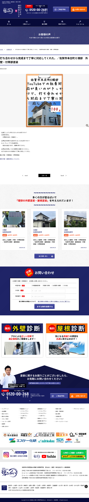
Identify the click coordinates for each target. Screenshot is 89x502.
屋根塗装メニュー (42, 409)
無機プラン (23, 418)
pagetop (86, 486)
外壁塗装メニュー (24, 409)
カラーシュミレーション (62, 421)
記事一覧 (44, 175)
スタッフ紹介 (5, 419)
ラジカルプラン (24, 413)
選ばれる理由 (5, 416)
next (26, 175)
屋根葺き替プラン (42, 421)
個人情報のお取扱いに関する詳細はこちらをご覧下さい (54, 301)
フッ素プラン (23, 415)
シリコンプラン (24, 411)
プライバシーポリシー (79, 409)
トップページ (5, 409)
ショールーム (80, 24)
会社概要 (4, 411)
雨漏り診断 (58, 409)
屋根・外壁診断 (60, 411)
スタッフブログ (60, 419)
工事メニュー (27, 24)
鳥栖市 (3, 424)
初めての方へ (62, 24)
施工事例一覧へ (43, 256)
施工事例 (44, 24)
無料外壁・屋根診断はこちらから (9, 159)
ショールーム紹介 (6, 421)
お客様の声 (58, 416)
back (62, 175)
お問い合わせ (5, 426)
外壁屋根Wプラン (42, 423)
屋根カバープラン (42, 418)
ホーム (9, 24)
